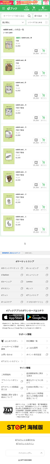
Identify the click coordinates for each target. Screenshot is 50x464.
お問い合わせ (7, 354)
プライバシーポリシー (9, 381)
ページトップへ (25, 453)
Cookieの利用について (34, 388)
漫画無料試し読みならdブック (11, 253)
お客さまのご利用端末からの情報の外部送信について (34, 395)
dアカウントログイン (10, 361)
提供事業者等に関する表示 (34, 374)
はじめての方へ (9, 341)
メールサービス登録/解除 (10, 348)
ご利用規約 (6, 374)
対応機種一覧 (32, 341)
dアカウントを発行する (25, 440)
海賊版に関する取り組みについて (9, 396)
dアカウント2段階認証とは (9, 388)
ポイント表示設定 (33, 354)
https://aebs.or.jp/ (23, 417)
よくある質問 (32, 348)
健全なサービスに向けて (34, 381)
